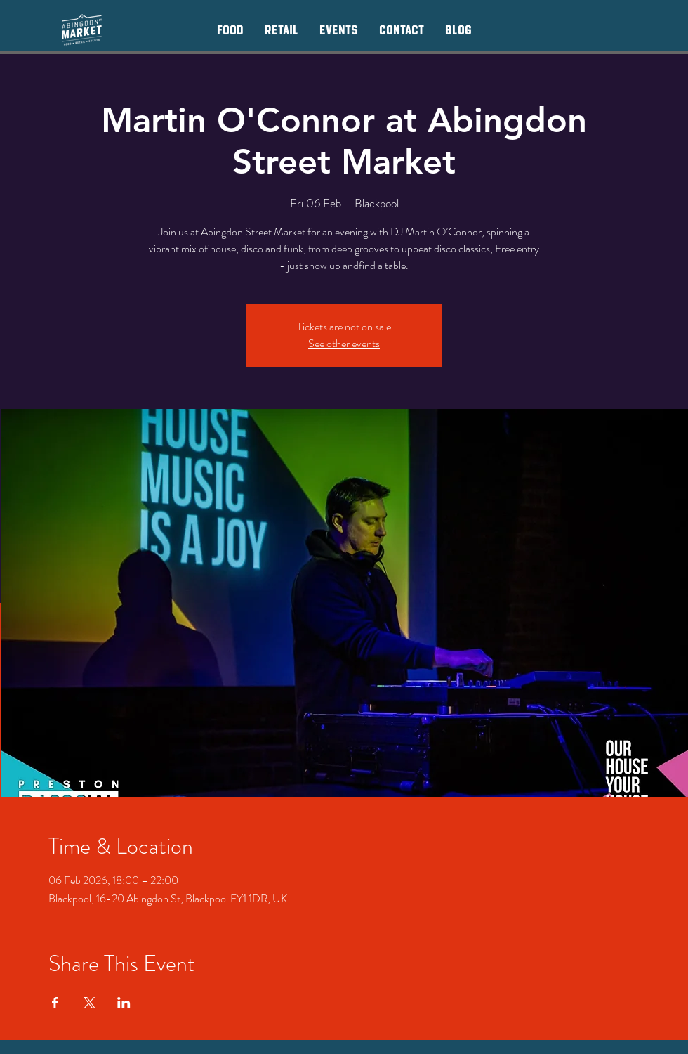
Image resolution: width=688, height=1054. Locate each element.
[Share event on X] (89, 1002)
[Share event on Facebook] (55, 1002)
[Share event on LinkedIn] (124, 1002)
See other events (344, 343)
